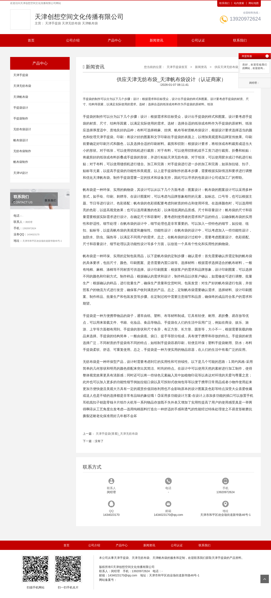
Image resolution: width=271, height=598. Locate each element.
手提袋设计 (20, 107)
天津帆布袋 (20, 97)
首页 (31, 40)
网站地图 (254, 3)
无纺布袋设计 (22, 129)
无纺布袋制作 (22, 151)
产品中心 (114, 40)
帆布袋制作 (20, 162)
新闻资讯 (156, 40)
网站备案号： (108, 579)
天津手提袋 (20, 75)
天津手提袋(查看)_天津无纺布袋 (117, 433)
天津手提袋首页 (177, 67)
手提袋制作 (20, 118)
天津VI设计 (20, 173)
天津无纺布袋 (22, 85)
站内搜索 (239, 3)
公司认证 (198, 40)
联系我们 (224, 3)
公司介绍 (73, 40)
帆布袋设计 (20, 140)
